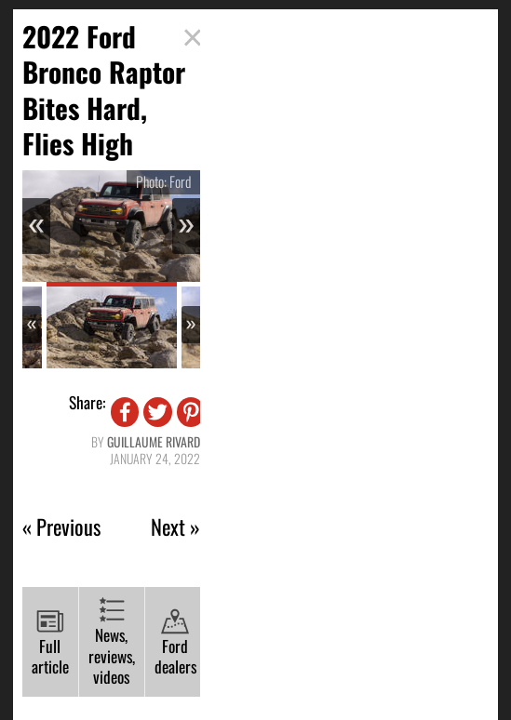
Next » (175, 526)
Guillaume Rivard (153, 441)
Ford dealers (175, 643)
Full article (50, 643)
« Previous (61, 526)
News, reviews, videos (111, 642)
